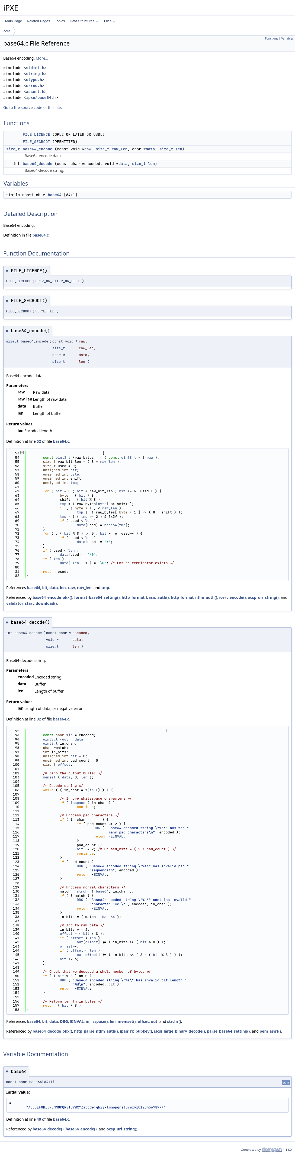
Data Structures (84, 21)
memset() (127, 1021)
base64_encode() (81, 1129)
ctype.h (34, 79)
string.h (35, 73)
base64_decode (37, 163)
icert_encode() (232, 597)
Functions (271, 38)
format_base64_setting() (97, 597)
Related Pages (38, 21)
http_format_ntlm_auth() (194, 597)
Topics (60, 21)
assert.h (35, 91)
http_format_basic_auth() (145, 597)
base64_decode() (48, 1129)
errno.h (34, 85)
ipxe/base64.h (41, 97)
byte (74, 474)
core (7, 31)
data (150, 149)
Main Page (13, 21)
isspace (77, 802)
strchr (83, 891)
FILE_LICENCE (36, 134)
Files (110, 21)
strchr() (174, 1021)
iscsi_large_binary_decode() (179, 1031)
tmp (73, 482)
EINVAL (117, 836)
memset (49, 777)
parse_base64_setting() (228, 1031)
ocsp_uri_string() (263, 597)
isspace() (99, 1021)
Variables (287, 38)
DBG (97, 828)
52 (39, 441)
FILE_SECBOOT (36, 141)
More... (42, 58)
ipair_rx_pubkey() (136, 1031)
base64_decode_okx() (52, 1031)
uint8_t (63, 457)
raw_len (119, 149)
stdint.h (35, 67)
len (178, 149)
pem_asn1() (270, 1031)
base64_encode (37, 149)
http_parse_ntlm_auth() (96, 1031)
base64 (54, 194)
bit (73, 470)
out (65, 739)
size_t (13, 149)
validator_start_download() (31, 603)
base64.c (41, 235)
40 (39, 1119)
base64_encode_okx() (52, 597)
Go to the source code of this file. (32, 107)
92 (39, 719)
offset (64, 764)
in (70, 735)
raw (87, 149)
